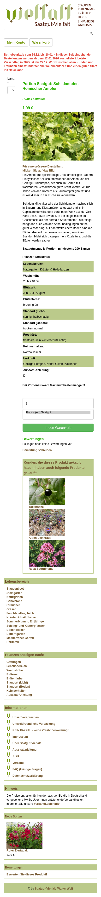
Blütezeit (12, 674)
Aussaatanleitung (24, 749)
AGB (15, 756)
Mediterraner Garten (20, 638)
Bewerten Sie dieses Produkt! (26, 874)
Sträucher (13, 605)
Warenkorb (41, 42)
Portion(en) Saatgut (58, 412)
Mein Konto (16, 42)
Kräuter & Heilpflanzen (21, 617)
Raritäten (12, 642)
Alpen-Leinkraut (40, 538)
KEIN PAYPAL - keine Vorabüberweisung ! (40, 730)
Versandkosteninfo (46, 803)
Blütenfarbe (14, 678)
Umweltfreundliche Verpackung (33, 723)
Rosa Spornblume (41, 568)
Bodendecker (15, 630)
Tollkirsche (36, 507)
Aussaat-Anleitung (19, 694)
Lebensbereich (16, 666)
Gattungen (13, 662)
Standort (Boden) (18, 686)
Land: (11, 80)
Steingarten (14, 593)
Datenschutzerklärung (27, 775)
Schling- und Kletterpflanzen (26, 625)
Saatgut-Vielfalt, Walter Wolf (54, 888)
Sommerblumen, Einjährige (25, 621)
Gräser (11, 609)
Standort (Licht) (17, 682)
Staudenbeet (15, 588)
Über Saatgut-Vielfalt (26, 743)
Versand (18, 763)
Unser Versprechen (25, 717)
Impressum (20, 736)
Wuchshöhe (14, 670)
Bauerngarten (15, 634)
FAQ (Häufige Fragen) (27, 769)
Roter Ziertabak (17, 850)
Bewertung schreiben (37, 450)
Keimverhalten (16, 690)
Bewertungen (14, 867)
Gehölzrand (14, 601)
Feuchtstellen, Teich (20, 613)
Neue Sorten (13, 816)
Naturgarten (14, 597)
